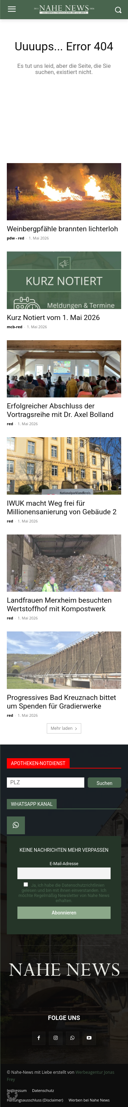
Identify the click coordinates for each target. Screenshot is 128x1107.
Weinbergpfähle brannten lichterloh (62, 229)
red (10, 423)
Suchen (104, 783)
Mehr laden (64, 728)
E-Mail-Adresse (64, 863)
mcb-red (14, 326)
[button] (12, 1094)
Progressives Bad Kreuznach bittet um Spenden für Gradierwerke (61, 701)
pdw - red (15, 238)
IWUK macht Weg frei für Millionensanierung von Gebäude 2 (61, 507)
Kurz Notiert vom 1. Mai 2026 (53, 317)
